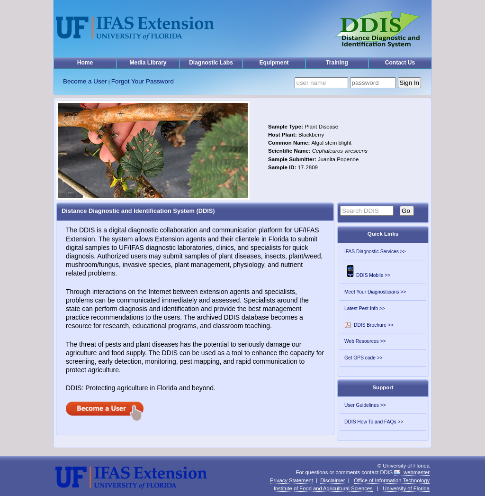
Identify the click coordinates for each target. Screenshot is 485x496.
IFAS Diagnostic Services (371, 251)
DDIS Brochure (370, 325)
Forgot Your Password (142, 81)
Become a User (85, 81)
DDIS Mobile (363, 275)
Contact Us (400, 62)
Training (337, 62)
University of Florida (406, 488)
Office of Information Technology (392, 480)
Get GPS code (360, 357)
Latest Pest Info (361, 308)
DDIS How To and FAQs (370, 421)
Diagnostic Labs (211, 62)
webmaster (417, 472)
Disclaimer (332, 480)
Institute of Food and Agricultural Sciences (323, 488)
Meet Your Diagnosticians (371, 291)
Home (85, 62)
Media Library (147, 62)
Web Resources (361, 341)
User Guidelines (361, 405)
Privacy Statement (291, 480)
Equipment (274, 62)
